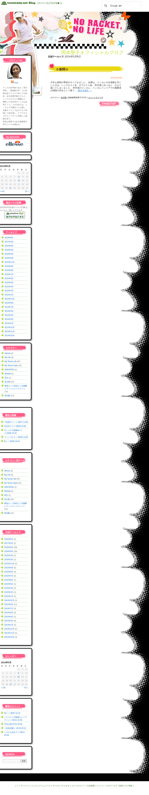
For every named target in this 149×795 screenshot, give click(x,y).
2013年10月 (10, 335)
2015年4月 (9, 286)
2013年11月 (10, 331)
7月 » (27, 191)
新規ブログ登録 (125, 786)
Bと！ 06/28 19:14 (12, 441)
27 (10, 188)
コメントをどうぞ (95, 97)
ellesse (7, 353)
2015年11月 (10, 262)
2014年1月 (9, 323)
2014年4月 (9, 315)
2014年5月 (9, 311)
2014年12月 (10, 299)
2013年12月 (10, 327)
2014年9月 (9, 303)
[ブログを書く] (55, 3)
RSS (16, 83)
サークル (56, 786)
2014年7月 (9, 307)
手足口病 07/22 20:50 (13, 724)
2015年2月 (9, 291)
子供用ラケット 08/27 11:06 (16, 422)
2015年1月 (9, 295)
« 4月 (2, 191)
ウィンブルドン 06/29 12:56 (16, 437)
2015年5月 (9, 282)
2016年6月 (9, 246)
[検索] (120, 6)
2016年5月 (9, 250)
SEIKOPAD (9, 369)
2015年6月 (9, 278)
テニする (65, 786)
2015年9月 (9, 266)
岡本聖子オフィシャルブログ (92, 52)
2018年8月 (9, 238)
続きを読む (85, 90)
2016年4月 (9, 254)
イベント (100, 786)
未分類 (64, 97)
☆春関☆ (62, 69)
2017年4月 (9, 242)
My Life (8, 357)
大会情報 (91, 786)
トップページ (22, 786)
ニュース (46, 786)
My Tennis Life (10, 361)
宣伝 (6, 378)
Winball (8, 374)
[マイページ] (43, 3)
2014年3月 (9, 319)
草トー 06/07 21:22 (12, 713)
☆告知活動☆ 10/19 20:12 (15, 728)
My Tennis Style (11, 365)
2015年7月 (9, 274)
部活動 (7, 396)
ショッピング (35, 786)
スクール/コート (78, 786)
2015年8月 (9, 270)
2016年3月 (9, 258)
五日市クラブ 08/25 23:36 (15, 426)
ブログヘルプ (111, 786)
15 (19, 180)
